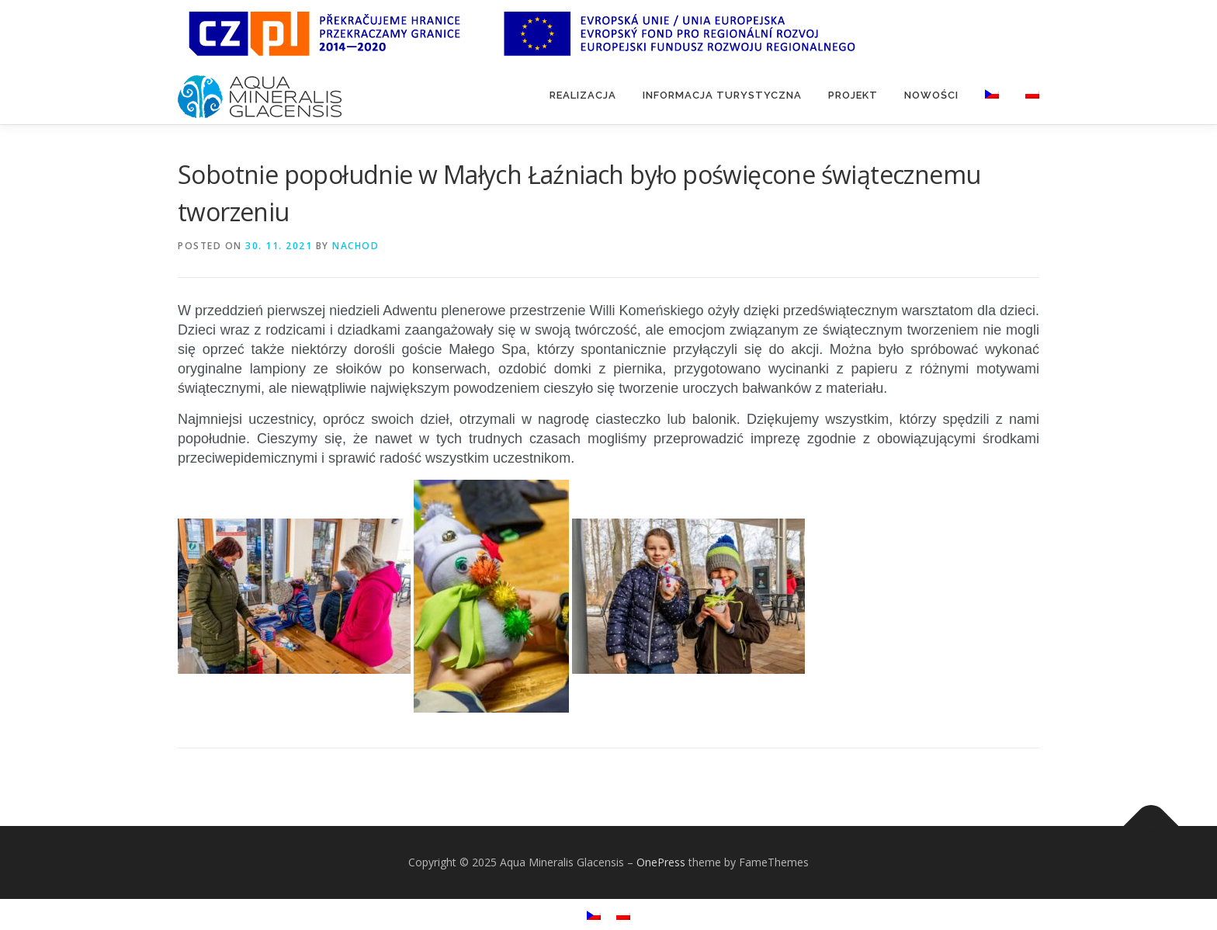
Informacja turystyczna (722, 95)
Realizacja (583, 95)
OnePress (660, 862)
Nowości (931, 95)
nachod (355, 245)
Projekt (853, 95)
